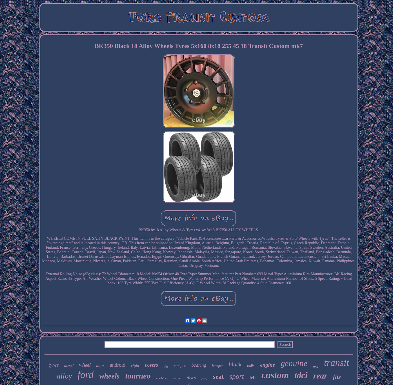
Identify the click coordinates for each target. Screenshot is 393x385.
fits (337, 376)
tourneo (137, 375)
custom (275, 375)
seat (218, 376)
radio (250, 366)
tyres (53, 365)
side (166, 366)
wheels (109, 376)
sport (236, 376)
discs (191, 377)
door (100, 365)
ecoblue (161, 378)
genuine (294, 363)
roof (315, 366)
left (253, 377)
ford (85, 374)
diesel (69, 366)
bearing (198, 365)
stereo (176, 378)
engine (267, 365)
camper (180, 366)
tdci (301, 375)
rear (320, 375)
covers (151, 365)
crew (204, 378)
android (117, 365)
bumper (217, 366)
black (235, 364)
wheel (85, 365)
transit (336, 362)
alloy (64, 376)
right (135, 365)
